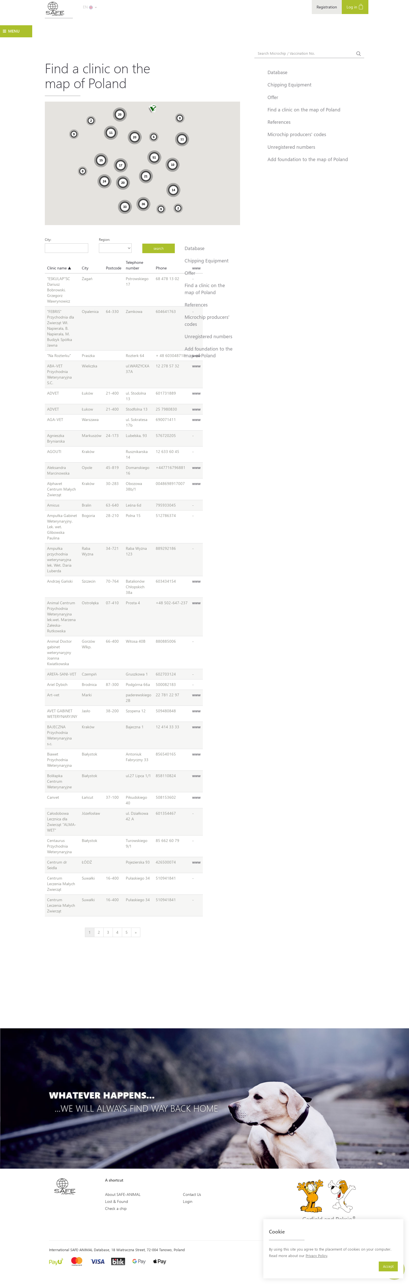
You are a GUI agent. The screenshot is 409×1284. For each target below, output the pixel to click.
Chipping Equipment (207, 260)
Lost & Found (116, 1201)
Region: (104, 239)
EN (90, 7)
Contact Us (192, 1194)
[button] (152, 109)
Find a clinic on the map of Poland (205, 288)
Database (194, 248)
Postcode (113, 268)
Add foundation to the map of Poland (209, 351)
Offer (190, 273)
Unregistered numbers (208, 336)
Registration (327, 7)
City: (48, 239)
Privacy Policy (316, 1255)
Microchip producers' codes (207, 320)
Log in (355, 6)
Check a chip (116, 1208)
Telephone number (134, 265)
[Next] (135, 932)
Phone (161, 268)
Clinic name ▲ (59, 268)
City (85, 268)
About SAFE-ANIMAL (123, 1194)
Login (187, 1201)
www (196, 366)
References (196, 304)
